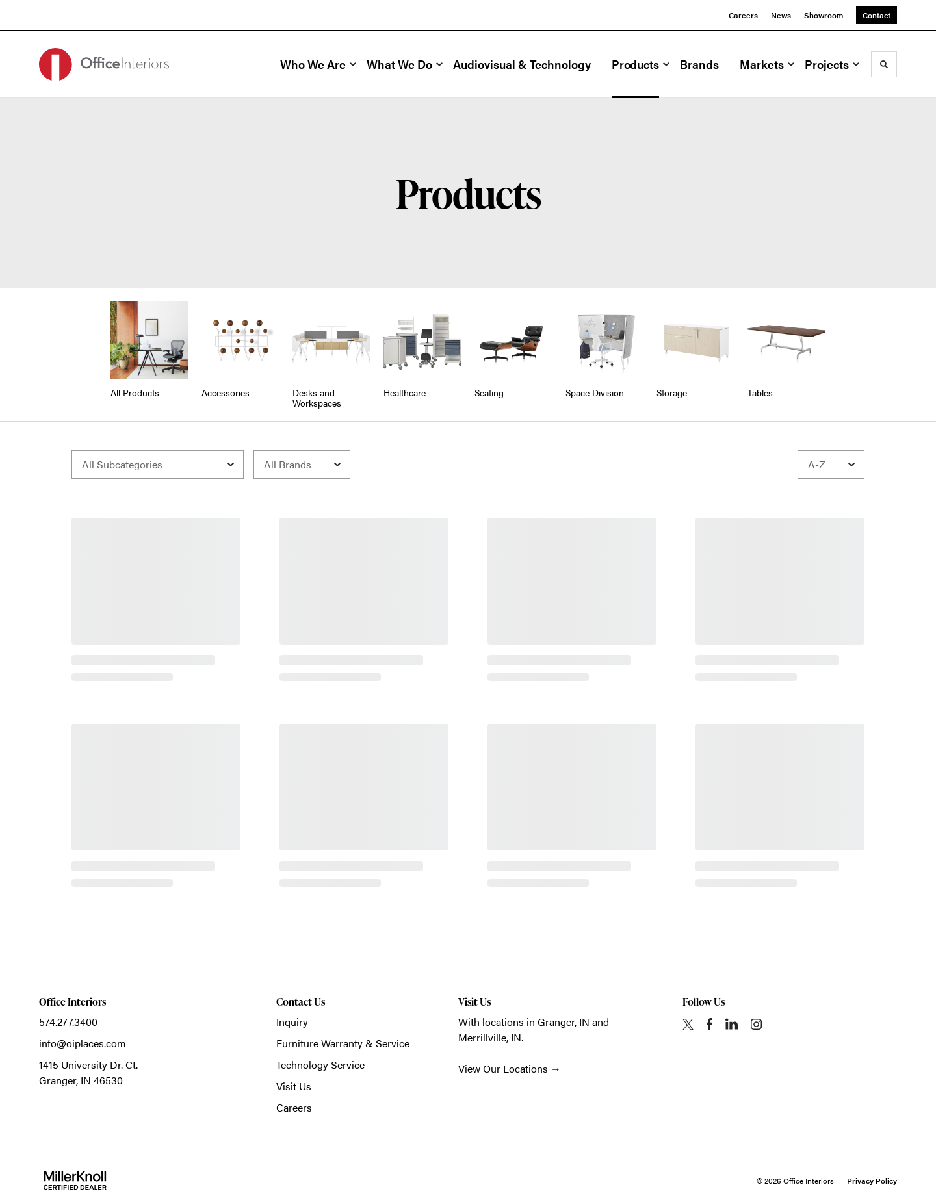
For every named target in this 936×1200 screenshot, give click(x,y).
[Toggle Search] (884, 64)
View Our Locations (503, 1068)
